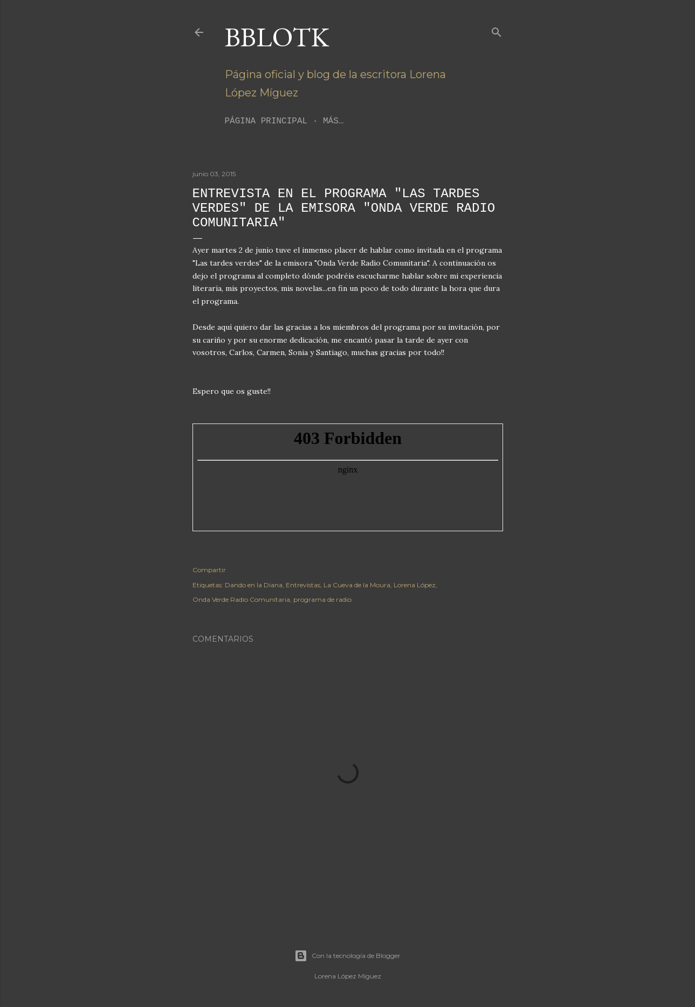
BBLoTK (277, 36)
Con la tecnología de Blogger (347, 955)
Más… (333, 121)
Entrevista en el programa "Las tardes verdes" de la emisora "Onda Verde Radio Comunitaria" (344, 208)
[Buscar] (496, 29)
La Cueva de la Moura (357, 585)
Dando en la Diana (254, 585)
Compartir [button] (209, 570)
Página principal (266, 121)
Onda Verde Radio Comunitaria (241, 599)
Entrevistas (303, 585)
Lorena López (415, 585)
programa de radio (322, 599)
